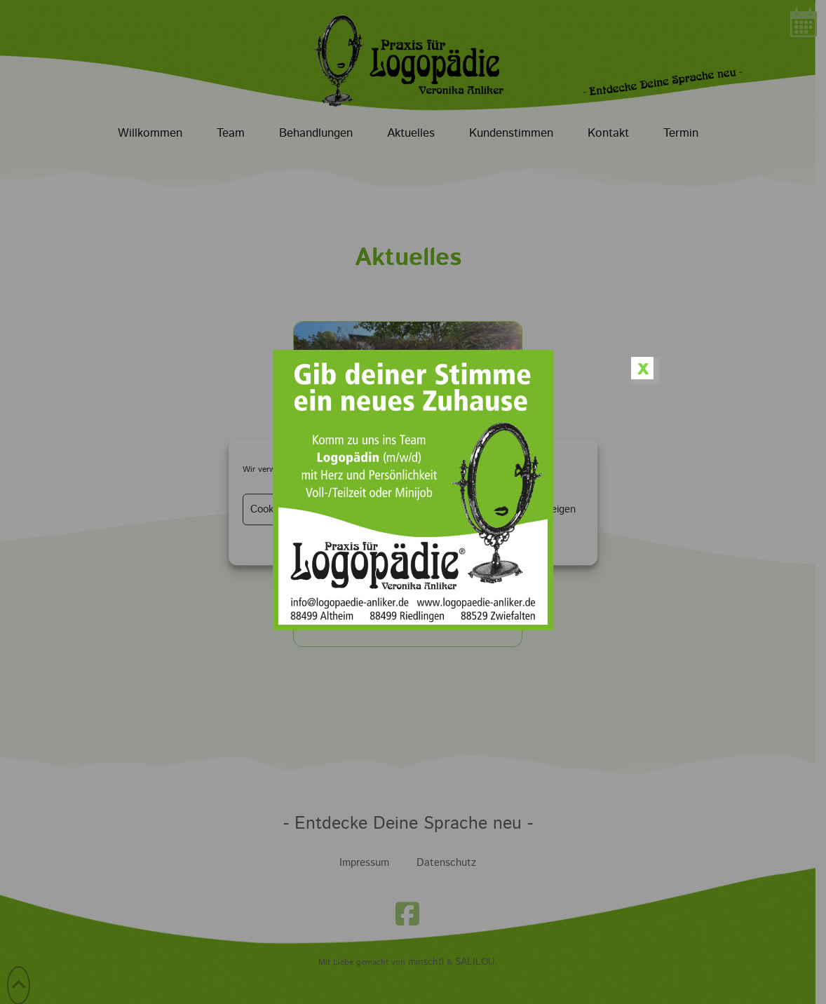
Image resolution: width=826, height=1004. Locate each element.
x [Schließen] (643, 368)
